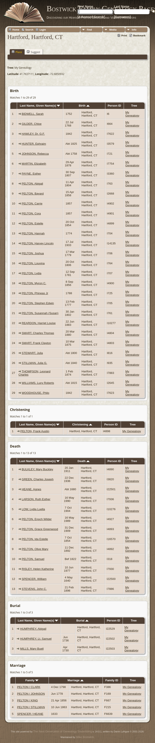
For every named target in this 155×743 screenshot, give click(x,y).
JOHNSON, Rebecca (35, 153)
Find (89, 29)
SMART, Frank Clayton (36, 343)
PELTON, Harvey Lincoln (38, 243)
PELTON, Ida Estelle (35, 539)
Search (29, 29)
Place (17, 52)
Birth (84, 105)
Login (43, 29)
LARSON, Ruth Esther (36, 499)
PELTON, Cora (31, 213)
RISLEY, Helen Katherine (38, 569)
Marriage (76, 680)
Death (84, 461)
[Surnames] (122, 17)
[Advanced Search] (91, 17)
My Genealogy (132, 114)
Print (124, 35)
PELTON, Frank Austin (34, 431)
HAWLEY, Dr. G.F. (33, 133)
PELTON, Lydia (31, 273)
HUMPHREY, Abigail (33, 628)
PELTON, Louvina (33, 263)
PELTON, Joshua (33, 253)
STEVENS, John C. (34, 589)
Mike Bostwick (85, 737)
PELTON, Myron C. (34, 283)
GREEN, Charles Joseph (38, 479)
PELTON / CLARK (28, 687)
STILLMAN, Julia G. (34, 363)
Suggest (33, 52)
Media (113, 29)
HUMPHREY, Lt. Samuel (36, 638)
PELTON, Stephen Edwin (38, 303)
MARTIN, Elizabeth (34, 163)
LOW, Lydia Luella (33, 509)
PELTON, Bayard (33, 193)
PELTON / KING (27, 700)
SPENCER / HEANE (30, 713)
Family (31, 680)
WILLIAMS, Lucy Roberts (38, 382)
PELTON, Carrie (32, 203)
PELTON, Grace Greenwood (40, 529)
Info (134, 29)
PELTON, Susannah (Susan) (40, 313)
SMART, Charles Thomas (38, 333)
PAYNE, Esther (31, 173)
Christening (82, 424)
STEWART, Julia (32, 353)
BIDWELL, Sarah (33, 113)
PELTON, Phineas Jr (35, 293)
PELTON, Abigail (32, 183)
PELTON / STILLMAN (31, 707)
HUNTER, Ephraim (34, 143)
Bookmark (139, 35)
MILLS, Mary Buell (32, 648)
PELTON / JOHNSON (31, 693)
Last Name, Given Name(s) (40, 105)
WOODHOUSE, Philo (35, 392)
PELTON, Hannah (33, 233)
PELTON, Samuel (33, 559)
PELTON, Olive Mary (35, 549)
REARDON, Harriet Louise (39, 323)
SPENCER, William (34, 579)
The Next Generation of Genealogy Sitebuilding (62, 731)
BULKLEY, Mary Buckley (37, 469)
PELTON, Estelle (32, 223)
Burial (82, 620)
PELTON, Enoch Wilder (37, 519)
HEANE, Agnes (31, 489)
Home (15, 29)
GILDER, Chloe (32, 123)
